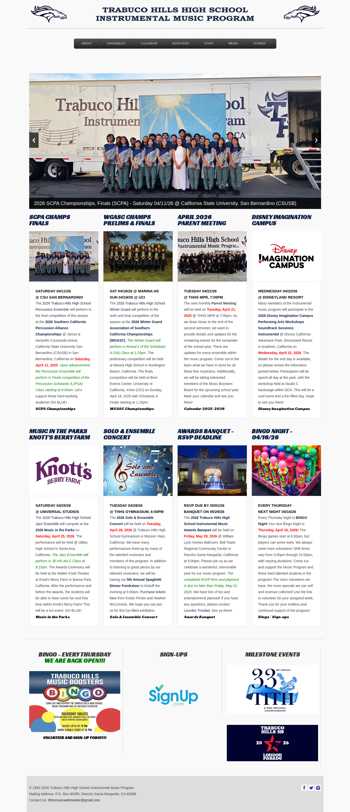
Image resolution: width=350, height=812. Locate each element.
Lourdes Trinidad (197, 610)
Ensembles (116, 43)
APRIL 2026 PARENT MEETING (202, 220)
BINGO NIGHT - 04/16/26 (272, 434)
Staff (209, 43)
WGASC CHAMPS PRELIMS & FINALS (129, 220)
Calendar (149, 43)
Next (316, 140)
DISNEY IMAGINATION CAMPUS (281, 220)
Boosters (180, 43)
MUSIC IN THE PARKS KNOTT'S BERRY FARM (59, 434)
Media (233, 43)
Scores (259, 43)
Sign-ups (280, 616)
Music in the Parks (53, 616)
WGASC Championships (132, 408)
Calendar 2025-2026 (204, 408)
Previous (34, 140)
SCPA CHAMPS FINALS (49, 220)
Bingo (263, 616)
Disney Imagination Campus (284, 408)
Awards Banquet (199, 616)
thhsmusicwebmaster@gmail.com (74, 800)
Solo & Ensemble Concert (133, 616)
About (87, 43)
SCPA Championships (55, 408)
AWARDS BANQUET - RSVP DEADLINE (206, 434)
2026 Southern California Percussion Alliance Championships (61, 328)
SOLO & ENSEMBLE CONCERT (129, 434)
